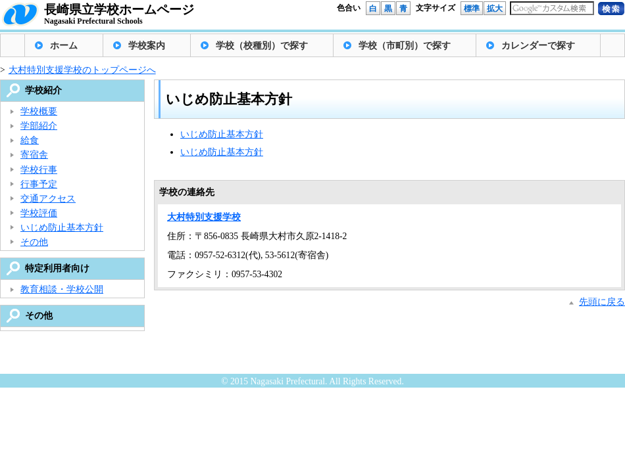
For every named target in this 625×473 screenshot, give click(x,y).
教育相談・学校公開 (61, 289)
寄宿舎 (34, 155)
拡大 (495, 8)
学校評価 (38, 213)
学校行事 (38, 170)
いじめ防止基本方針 (221, 134)
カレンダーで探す (538, 46)
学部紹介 (38, 126)
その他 (34, 242)
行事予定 (38, 184)
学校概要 (38, 111)
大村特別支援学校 (204, 217)
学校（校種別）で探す (262, 46)
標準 (472, 8)
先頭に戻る (602, 302)
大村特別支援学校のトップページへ (82, 70)
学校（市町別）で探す (405, 46)
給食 (29, 140)
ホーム (64, 46)
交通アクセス (48, 199)
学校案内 (146, 46)
